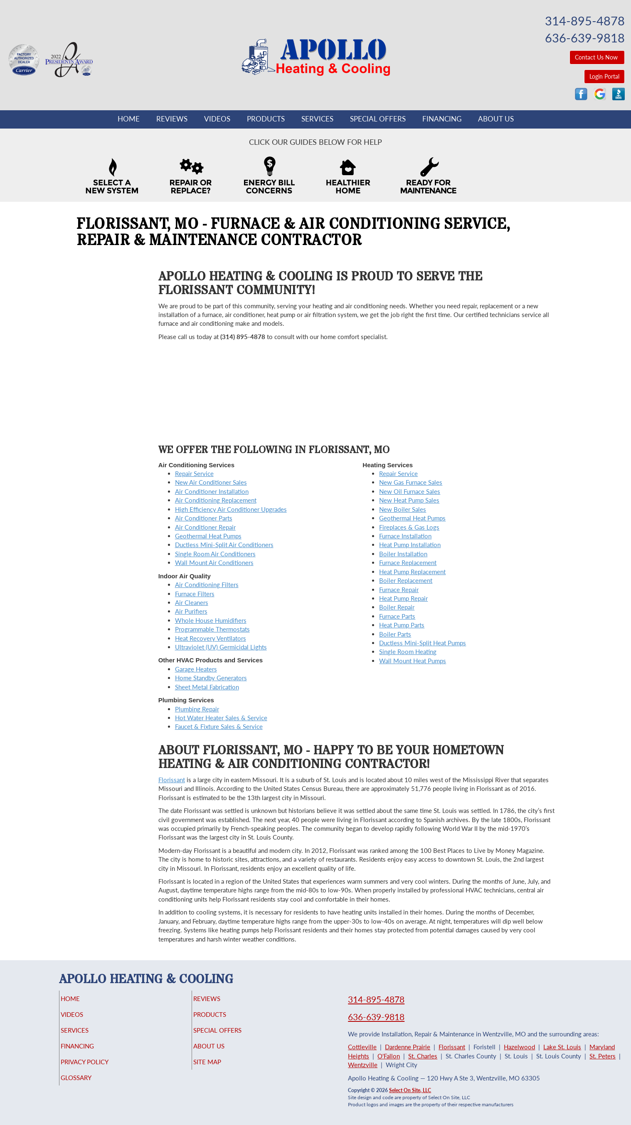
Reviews (171, 119)
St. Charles (422, 1056)
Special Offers (378, 119)
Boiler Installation (403, 554)
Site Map (221, 1069)
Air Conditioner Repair (205, 527)
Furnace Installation (405, 536)
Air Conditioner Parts (203, 518)
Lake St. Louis (562, 1047)
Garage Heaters (196, 669)
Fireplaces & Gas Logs (409, 527)
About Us (496, 119)
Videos (217, 119)
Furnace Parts (397, 616)
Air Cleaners (191, 602)
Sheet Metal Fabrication (207, 687)
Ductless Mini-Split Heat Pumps (422, 643)
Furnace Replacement (407, 562)
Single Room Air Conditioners (215, 554)
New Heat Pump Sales (409, 500)
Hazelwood (519, 1047)
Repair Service (194, 473)
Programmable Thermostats (212, 629)
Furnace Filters (194, 593)
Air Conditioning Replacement (215, 500)
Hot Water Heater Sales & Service (221, 717)
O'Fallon (388, 1056)
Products (266, 119)
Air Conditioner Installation (212, 491)
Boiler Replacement (405, 580)
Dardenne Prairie (407, 1047)
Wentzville (362, 1064)
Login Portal (604, 76)
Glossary (90, 1086)
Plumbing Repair (197, 709)
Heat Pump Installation (410, 544)
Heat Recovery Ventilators (210, 638)
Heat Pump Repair (403, 598)
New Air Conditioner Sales (211, 482)
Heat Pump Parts (401, 625)
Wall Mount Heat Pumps (412, 660)
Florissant (171, 779)
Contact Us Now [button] (597, 57)
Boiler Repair (396, 607)
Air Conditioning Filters (207, 584)
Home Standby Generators (211, 677)
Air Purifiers (191, 611)
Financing (441, 119)
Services (317, 119)
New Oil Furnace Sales (409, 491)
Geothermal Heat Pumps (208, 536)
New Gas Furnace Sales (410, 482)
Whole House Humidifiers (210, 620)
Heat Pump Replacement (412, 571)
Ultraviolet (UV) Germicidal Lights (221, 647)
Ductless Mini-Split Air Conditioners (224, 544)
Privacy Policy (101, 1069)
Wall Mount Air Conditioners (214, 562)
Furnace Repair (399, 589)
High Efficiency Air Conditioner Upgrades (231, 509)
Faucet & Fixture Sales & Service (219, 726)
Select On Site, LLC (410, 1090)
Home (129, 119)
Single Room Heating (407, 651)
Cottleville (362, 1047)
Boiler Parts (395, 634)
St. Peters (602, 1056)
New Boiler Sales (402, 509)
